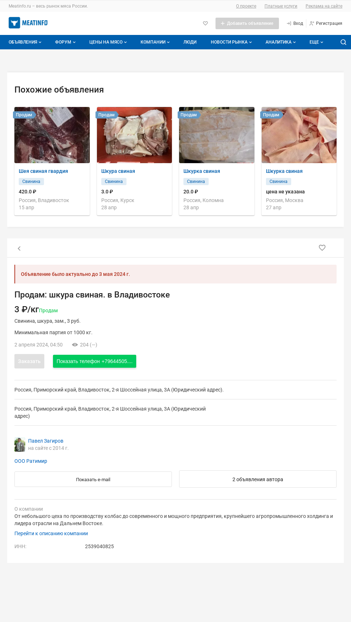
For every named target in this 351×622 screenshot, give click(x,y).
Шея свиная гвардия (43, 171)
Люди (189, 42)
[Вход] (294, 23)
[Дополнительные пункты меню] (316, 42)
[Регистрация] (325, 23)
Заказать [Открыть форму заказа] (29, 361)
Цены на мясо (108, 42)
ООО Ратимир (30, 461)
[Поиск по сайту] (343, 42)
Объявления (26, 42)
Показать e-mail (93, 479)
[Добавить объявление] (247, 23)
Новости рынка (232, 42)
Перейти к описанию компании (51, 533)
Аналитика (281, 42)
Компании (156, 42)
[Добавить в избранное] (322, 247)
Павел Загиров (45, 441)
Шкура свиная (118, 171)
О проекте (246, 6)
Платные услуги (281, 6)
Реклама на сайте (324, 6)
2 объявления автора (257, 479)
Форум (66, 42)
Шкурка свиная (201, 171)
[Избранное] (205, 23)
